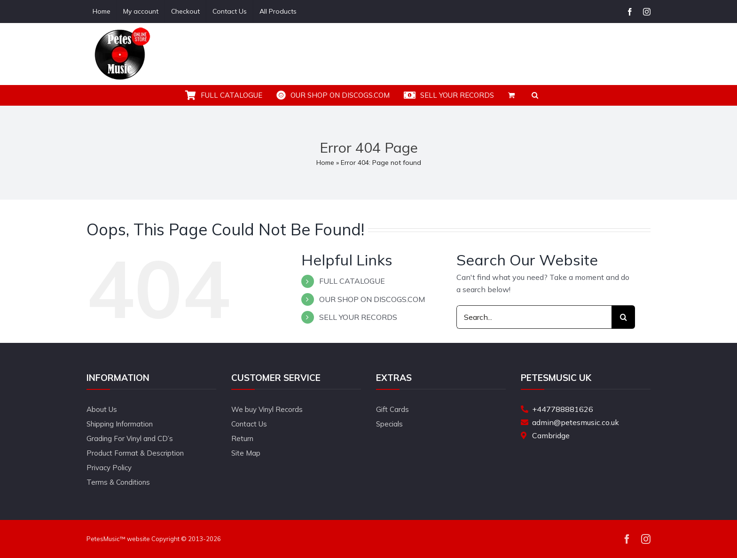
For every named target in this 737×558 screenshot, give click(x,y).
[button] (535, 95)
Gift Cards (392, 409)
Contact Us (249, 423)
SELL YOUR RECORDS (358, 317)
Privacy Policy (109, 467)
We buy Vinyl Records (267, 409)
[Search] (623, 317)
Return (242, 438)
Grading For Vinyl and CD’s (129, 438)
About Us (101, 409)
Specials (389, 423)
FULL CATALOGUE (352, 281)
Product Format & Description (135, 453)
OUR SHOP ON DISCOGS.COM (372, 299)
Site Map (245, 453)
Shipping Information (119, 423)
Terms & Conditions (118, 482)
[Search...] (534, 317)
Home (325, 162)
